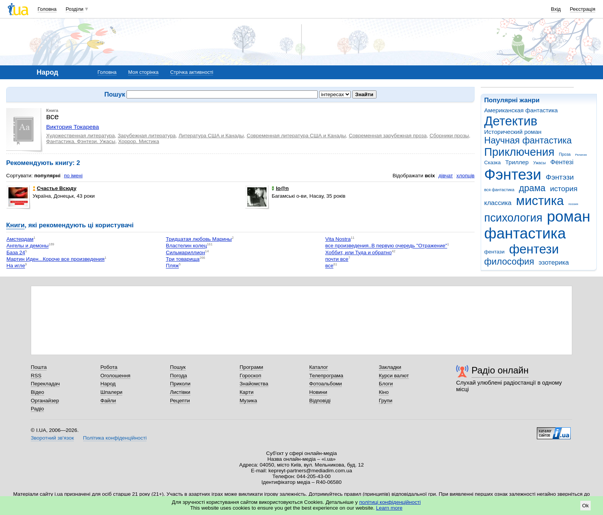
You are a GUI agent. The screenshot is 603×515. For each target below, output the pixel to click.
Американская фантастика (521, 110)
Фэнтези (512, 174)
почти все (336, 259)
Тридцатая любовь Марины (199, 239)
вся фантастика (499, 189)
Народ (108, 384)
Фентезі (561, 162)
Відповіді (320, 400)
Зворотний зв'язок (52, 438)
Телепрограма (326, 375)
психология (513, 218)
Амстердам (20, 239)
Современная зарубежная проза (388, 135)
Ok (585, 505)
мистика (540, 200)
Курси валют (394, 375)
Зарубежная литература (147, 135)
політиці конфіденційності (390, 502)
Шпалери (111, 392)
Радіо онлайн (500, 370)
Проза (564, 154)
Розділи (74, 9)
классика (497, 203)
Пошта (39, 367)
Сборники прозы (449, 135)
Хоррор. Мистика (138, 141)
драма (532, 188)
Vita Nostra (338, 239)
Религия (581, 155)
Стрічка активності (191, 72)
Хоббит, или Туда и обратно (358, 252)
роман (568, 216)
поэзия (573, 204)
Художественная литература (80, 135)
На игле (16, 266)
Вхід (556, 9)
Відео (37, 392)
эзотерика (554, 262)
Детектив (510, 121)
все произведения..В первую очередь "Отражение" (386, 246)
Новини (318, 392)
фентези (534, 249)
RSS (36, 375)
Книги (15, 225)
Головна (47, 9)
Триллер (517, 162)
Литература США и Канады (211, 135)
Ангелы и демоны (28, 246)
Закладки (390, 367)
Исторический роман (512, 131)
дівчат (445, 175)
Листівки (180, 392)
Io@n (280, 188)
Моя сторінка (143, 72)
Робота (108, 367)
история (563, 189)
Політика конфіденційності (115, 438)
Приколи (180, 384)
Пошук (178, 367)
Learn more (389, 508)
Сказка (492, 162)
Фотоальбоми (325, 384)
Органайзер (45, 400)
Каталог (318, 367)
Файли (108, 400)
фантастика (525, 233)
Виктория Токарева (72, 126)
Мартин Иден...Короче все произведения (56, 259)
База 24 (16, 252)
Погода (178, 375)
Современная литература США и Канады (296, 135)
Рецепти (180, 400)
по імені (73, 175)
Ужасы (539, 162)
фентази (494, 252)
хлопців (465, 175)
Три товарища (183, 259)
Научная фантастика (528, 140)
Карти (246, 392)
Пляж (172, 266)
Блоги (386, 384)
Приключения (519, 152)
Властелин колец (186, 246)
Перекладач (45, 384)
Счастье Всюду (55, 188)
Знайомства (254, 384)
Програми (251, 367)
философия (509, 262)
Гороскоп (250, 375)
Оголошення (115, 375)
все (329, 266)
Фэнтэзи (560, 177)
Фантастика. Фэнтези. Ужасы (80, 141)
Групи (385, 400)
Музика (248, 400)
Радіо (37, 409)
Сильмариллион (185, 252)
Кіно (384, 392)
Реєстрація (582, 9)
